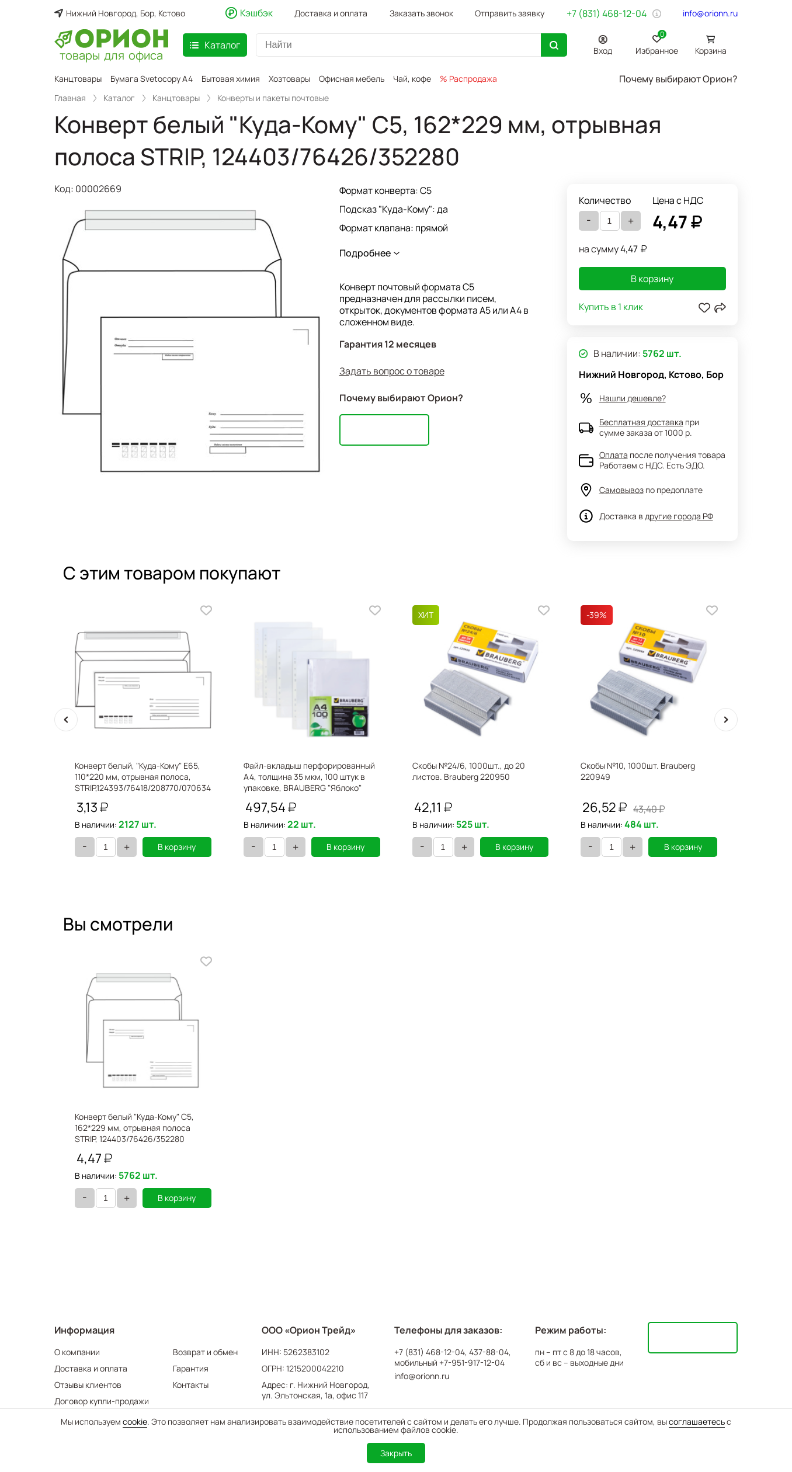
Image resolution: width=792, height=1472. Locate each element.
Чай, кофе (412, 78)
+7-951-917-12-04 (472, 1363)
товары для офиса (111, 54)
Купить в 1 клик (611, 307)
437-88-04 (489, 1352)
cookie (135, 1421)
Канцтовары (78, 78)
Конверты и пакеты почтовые (273, 98)
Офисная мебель (351, 78)
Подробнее (365, 253)
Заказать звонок (421, 13)
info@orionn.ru (710, 13)
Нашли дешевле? (632, 398)
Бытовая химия (231, 78)
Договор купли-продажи (101, 1401)
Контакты (191, 1384)
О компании (77, 1352)
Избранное (656, 43)
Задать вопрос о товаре (391, 371)
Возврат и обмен (205, 1352)
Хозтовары (289, 78)
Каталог (119, 98)
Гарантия (191, 1368)
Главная (70, 98)
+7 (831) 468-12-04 (607, 13)
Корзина (711, 50)
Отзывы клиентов (87, 1384)
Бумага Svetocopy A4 (151, 78)
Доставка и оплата (330, 13)
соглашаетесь (697, 1421)
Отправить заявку (509, 13)
